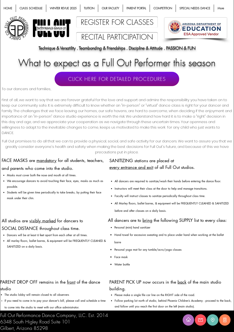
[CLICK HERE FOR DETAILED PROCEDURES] (117, 79)
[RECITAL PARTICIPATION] (117, 37)
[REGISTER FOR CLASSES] (117, 22)
